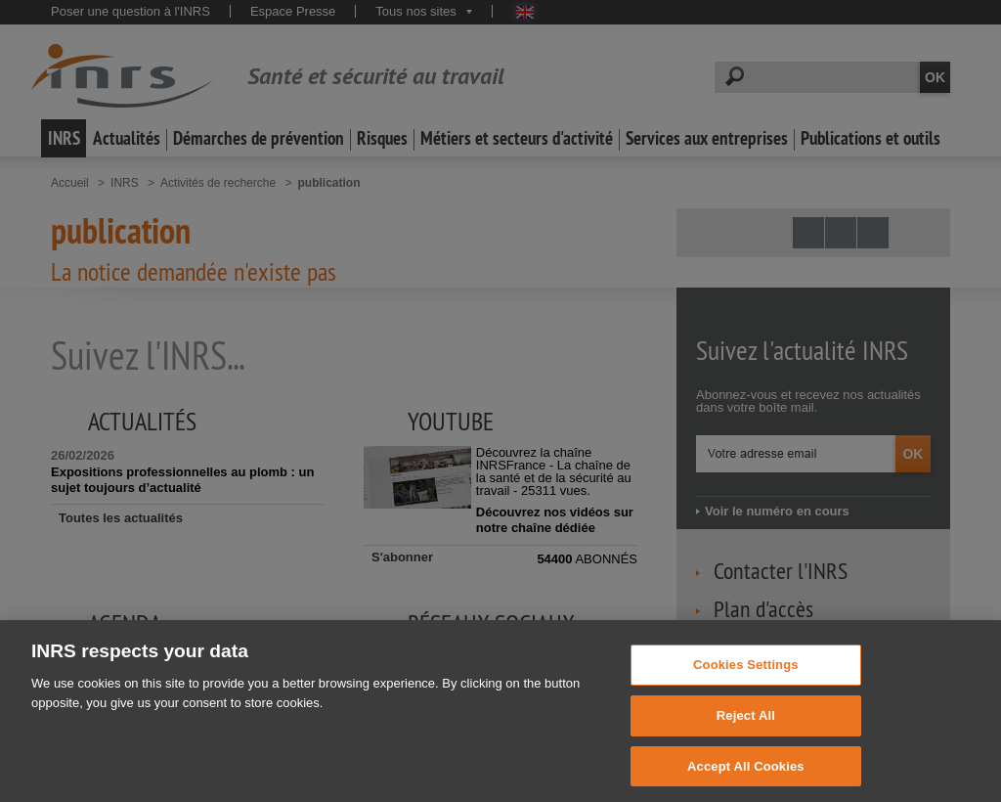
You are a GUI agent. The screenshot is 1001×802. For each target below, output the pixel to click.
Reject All (746, 748)
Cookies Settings (746, 698)
